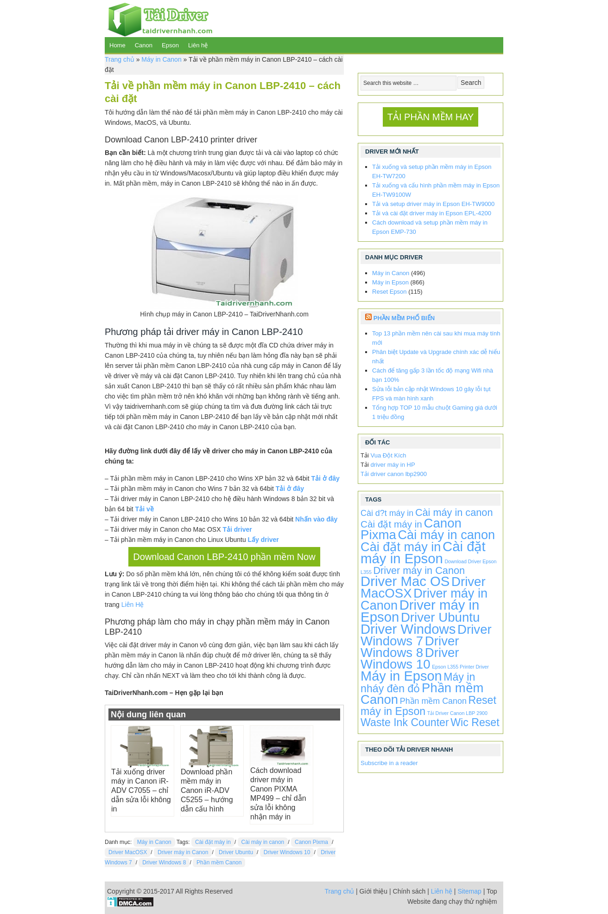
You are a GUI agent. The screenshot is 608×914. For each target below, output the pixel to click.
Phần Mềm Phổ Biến (404, 318)
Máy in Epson (390, 282)
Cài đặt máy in (213, 842)
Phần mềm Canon (218, 862)
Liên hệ (198, 45)
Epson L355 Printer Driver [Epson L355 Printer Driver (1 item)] (460, 666)
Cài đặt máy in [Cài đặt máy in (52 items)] (391, 524)
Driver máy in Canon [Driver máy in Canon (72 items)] (419, 570)
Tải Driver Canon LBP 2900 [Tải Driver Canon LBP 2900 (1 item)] (457, 713)
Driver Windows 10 (287, 852)
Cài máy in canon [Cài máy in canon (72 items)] (454, 512)
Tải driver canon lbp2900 (394, 473)
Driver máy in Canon (183, 852)
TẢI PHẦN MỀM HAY (430, 117)
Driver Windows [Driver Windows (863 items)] (408, 629)
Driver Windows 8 (164, 862)
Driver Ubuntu (236, 852)
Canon (143, 45)
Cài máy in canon (263, 842)
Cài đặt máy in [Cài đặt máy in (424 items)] (401, 547)
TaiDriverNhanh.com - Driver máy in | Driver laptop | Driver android (158, 18)
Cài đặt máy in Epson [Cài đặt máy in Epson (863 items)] (423, 552)
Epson (170, 45)
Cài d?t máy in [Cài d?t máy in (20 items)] (387, 513)
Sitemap (469, 891)
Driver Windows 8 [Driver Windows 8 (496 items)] (410, 647)
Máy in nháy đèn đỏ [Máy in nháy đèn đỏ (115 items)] (418, 683)
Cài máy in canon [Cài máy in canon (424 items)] (446, 535)
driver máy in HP (393, 464)
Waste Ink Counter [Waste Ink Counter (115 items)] (405, 722)
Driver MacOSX (127, 852)
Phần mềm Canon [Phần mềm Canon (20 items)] (433, 701)
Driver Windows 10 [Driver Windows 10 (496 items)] (410, 658)
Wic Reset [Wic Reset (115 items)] (474, 722)
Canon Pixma (311, 842)
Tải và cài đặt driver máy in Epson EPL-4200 (431, 213)
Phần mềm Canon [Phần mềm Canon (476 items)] (422, 694)
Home (117, 45)
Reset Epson (389, 291)
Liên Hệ (132, 604)
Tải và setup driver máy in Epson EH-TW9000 (433, 203)
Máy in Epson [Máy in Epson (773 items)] (401, 676)
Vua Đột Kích (388, 455)
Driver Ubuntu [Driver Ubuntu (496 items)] (440, 617)
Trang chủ (119, 59)
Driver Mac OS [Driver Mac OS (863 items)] (405, 581)
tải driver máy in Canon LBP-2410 (233, 332)
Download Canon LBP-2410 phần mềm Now (224, 557)
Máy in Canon (161, 59)
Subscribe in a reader (389, 763)
